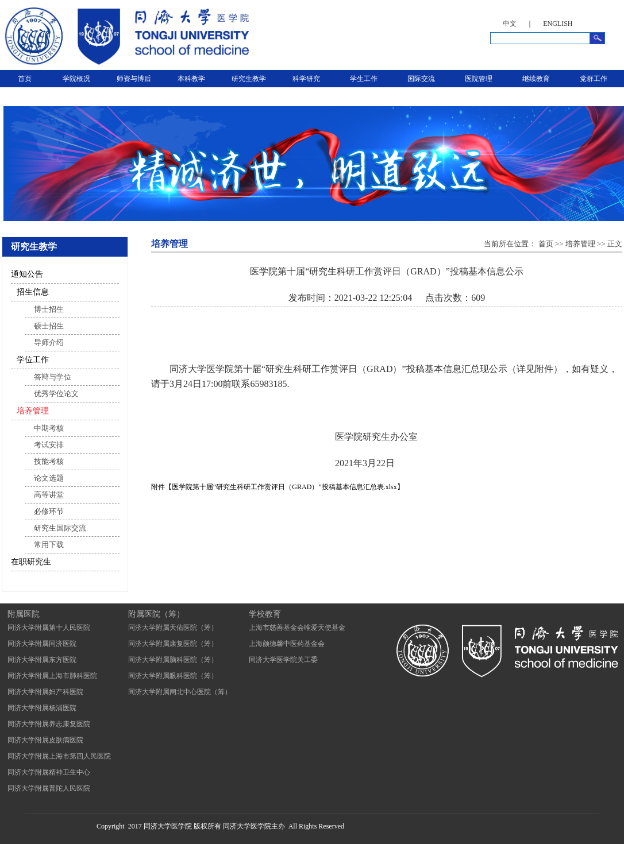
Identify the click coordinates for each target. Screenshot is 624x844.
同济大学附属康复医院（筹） (173, 644)
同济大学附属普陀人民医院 (48, 788)
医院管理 (478, 79)
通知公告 (27, 274)
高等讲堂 (49, 494)
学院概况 (76, 79)
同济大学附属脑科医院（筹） (173, 660)
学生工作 (364, 79)
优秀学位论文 (56, 393)
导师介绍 (49, 342)
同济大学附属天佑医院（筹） (173, 628)
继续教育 (536, 79)
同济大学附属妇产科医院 (45, 692)
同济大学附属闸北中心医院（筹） (180, 692)
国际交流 (421, 79)
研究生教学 (249, 79)
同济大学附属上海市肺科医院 (52, 676)
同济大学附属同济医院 (41, 644)
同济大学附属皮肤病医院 (45, 740)
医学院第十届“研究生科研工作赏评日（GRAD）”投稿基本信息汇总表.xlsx (284, 487)
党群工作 (593, 79)
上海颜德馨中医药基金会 (287, 644)
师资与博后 (134, 79)
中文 (510, 24)
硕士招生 (49, 326)
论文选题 (49, 478)
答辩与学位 (52, 377)
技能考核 (49, 461)
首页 (25, 79)
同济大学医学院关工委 (283, 660)
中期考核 (49, 428)
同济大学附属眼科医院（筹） (173, 676)
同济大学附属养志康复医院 (48, 724)
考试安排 (49, 444)
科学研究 (306, 79)
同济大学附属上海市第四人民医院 (59, 756)
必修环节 (49, 511)
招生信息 (33, 292)
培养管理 (33, 410)
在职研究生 (31, 561)
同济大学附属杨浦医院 (41, 708)
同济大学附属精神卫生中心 (48, 772)
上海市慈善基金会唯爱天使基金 (297, 628)
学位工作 (33, 359)
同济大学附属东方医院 (41, 660)
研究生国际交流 (60, 528)
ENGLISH (557, 24)
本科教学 (191, 79)
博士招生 (49, 309)
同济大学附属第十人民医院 (48, 628)
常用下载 (49, 544)
